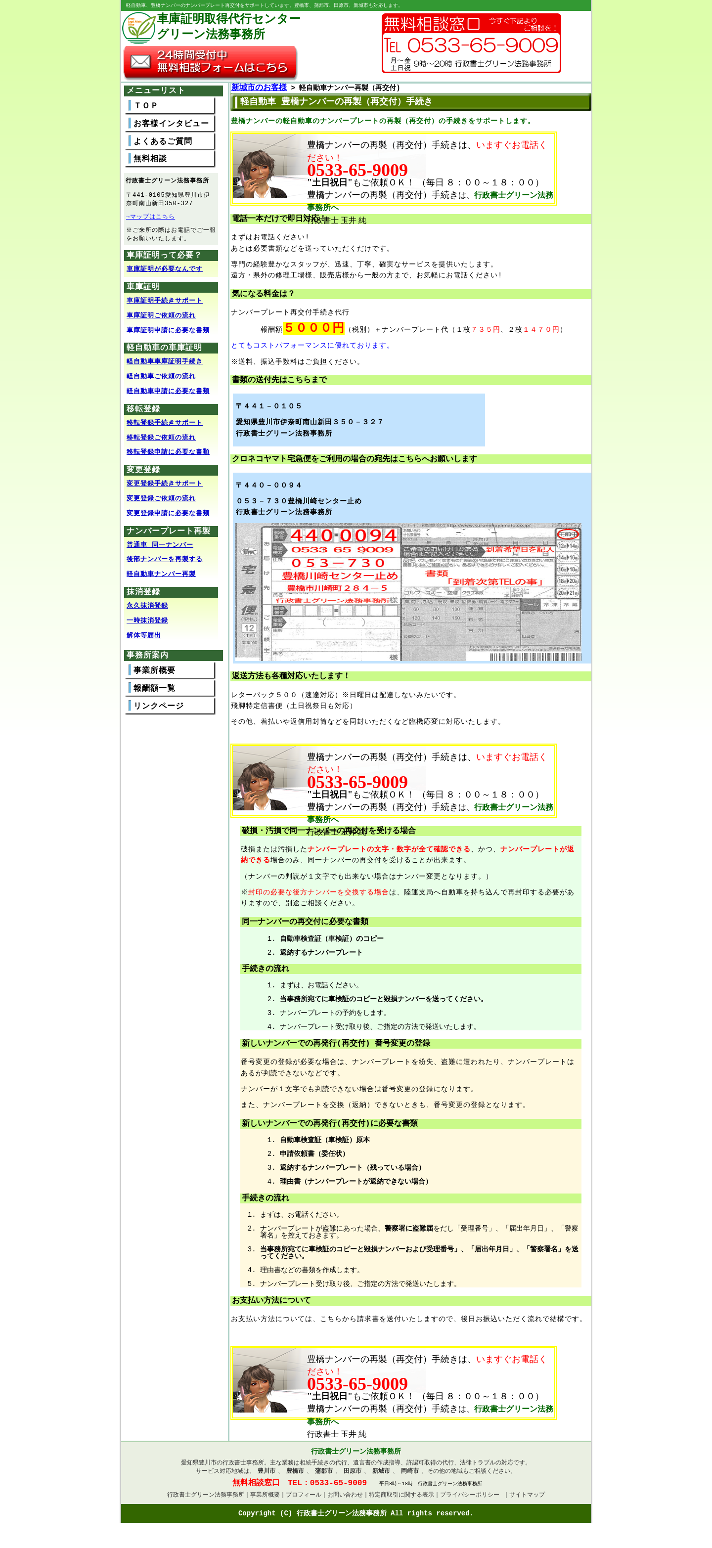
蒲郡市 (324, 1474)
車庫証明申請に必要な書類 (168, 333)
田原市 (352, 1474)
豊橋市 (295, 1474)
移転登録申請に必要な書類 (168, 455)
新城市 (381, 1474)
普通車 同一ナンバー (160, 548)
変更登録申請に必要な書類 (168, 516)
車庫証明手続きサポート (165, 304)
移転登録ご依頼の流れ (161, 441)
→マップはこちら (150, 218)
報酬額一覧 (155, 691)
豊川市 (266, 1474)
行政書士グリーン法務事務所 (205, 1500)
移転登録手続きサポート (165, 426)
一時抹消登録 (147, 623)
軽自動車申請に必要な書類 (168, 394)
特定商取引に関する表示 (401, 1500)
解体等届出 (144, 638)
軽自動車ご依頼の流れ (161, 379)
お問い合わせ (345, 1500)
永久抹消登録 (147, 609)
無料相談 (150, 159)
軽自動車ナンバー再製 (161, 577)
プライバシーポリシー (469, 1500)
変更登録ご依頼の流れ (161, 501)
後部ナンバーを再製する (165, 562)
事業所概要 (155, 673)
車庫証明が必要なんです (165, 272)
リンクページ (159, 709)
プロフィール (303, 1500)
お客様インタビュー (171, 124)
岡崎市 (410, 1474)
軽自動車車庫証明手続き (165, 364)
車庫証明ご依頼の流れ (161, 318)
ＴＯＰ (146, 106)
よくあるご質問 (163, 142)
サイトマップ (527, 1500)
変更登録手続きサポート (165, 487)
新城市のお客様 (259, 88)
